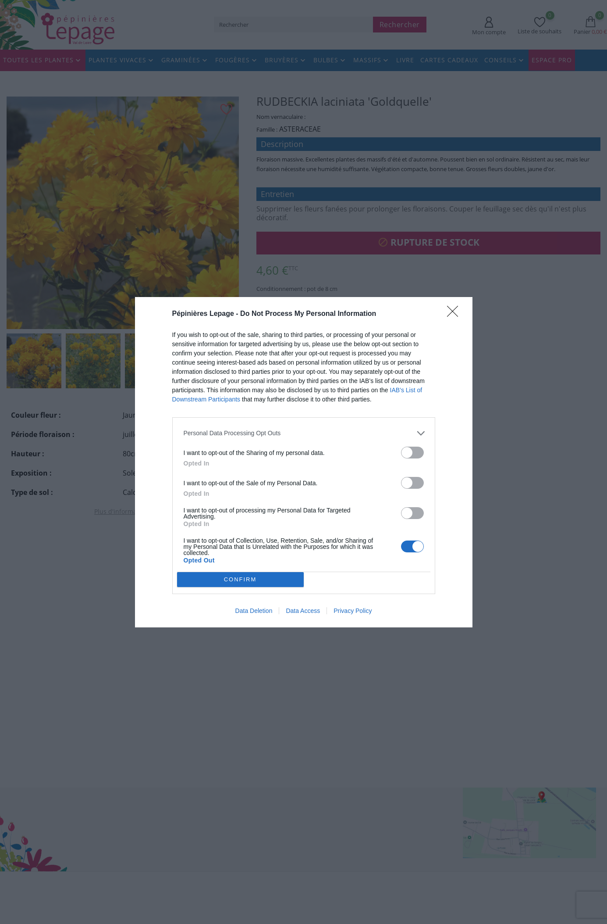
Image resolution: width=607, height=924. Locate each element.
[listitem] (304, 432)
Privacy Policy (353, 610)
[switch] (412, 452)
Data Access (303, 610)
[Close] (455, 313)
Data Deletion (254, 610)
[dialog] (303, 462)
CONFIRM (240, 579)
